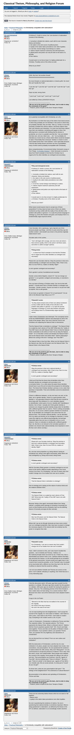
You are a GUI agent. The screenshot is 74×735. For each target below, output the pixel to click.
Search (15, 8)
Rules (33, 8)
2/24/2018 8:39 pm (10, 580)
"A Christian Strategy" (43, 151)
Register (24, 8)
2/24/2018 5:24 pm (10, 225)
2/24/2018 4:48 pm (10, 114)
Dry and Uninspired (10, 35)
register (36, 11)
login (30, 11)
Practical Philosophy (16, 27)
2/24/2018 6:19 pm (10, 537)
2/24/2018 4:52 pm (10, 161)
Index (6, 8)
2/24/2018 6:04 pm (10, 434)
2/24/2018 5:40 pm (10, 361)
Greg (6, 117)
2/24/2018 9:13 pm (10, 691)
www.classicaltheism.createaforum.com (47, 16)
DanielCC (7, 164)
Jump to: (16, 728)
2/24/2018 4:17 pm (10, 32)
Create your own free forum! (43, 21)
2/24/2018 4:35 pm (10, 72)
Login (41, 8)
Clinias (6, 75)
